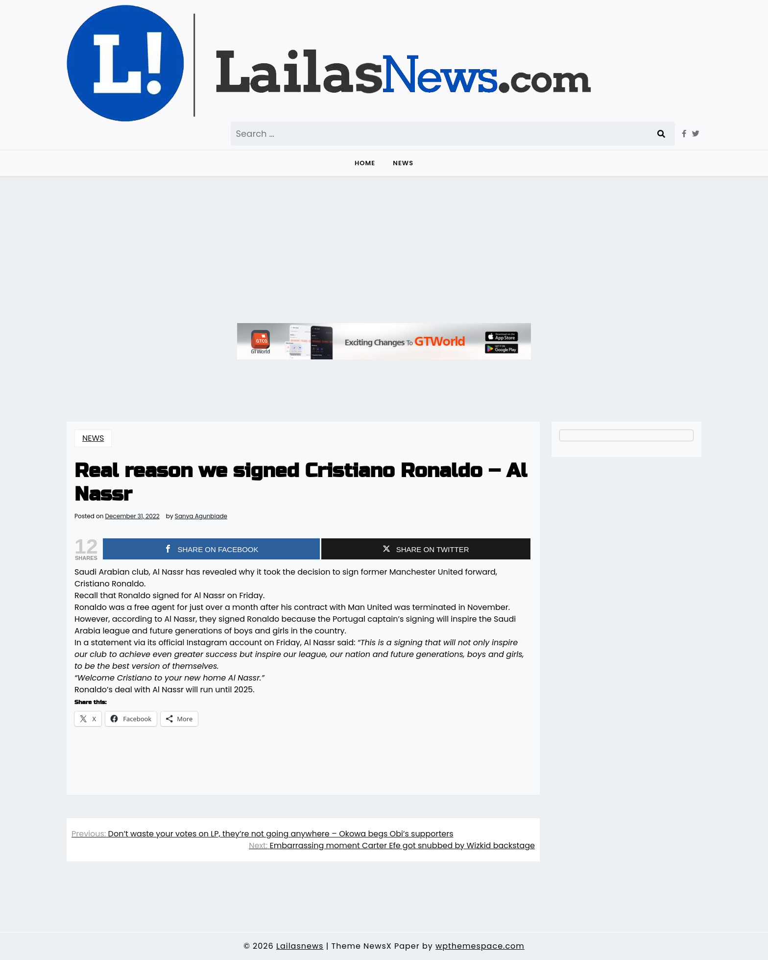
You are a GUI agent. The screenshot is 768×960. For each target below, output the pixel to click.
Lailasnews (299, 946)
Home (365, 163)
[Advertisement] (384, 249)
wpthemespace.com (480, 946)
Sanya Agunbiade (201, 516)
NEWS (403, 163)
